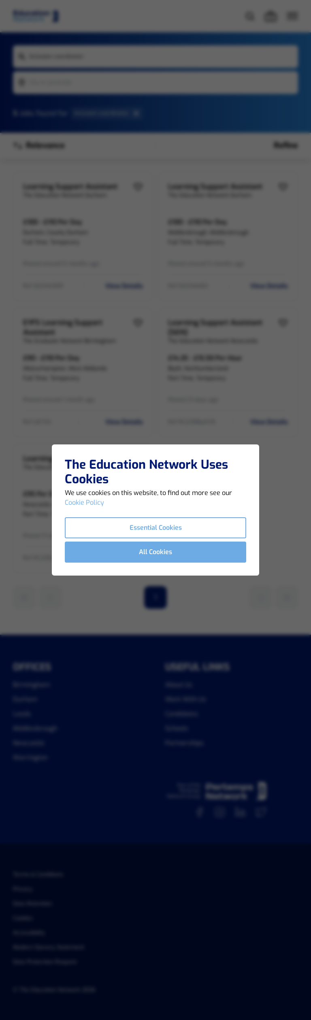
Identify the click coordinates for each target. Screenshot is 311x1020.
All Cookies (155, 552)
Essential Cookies (156, 527)
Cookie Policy (84, 502)
